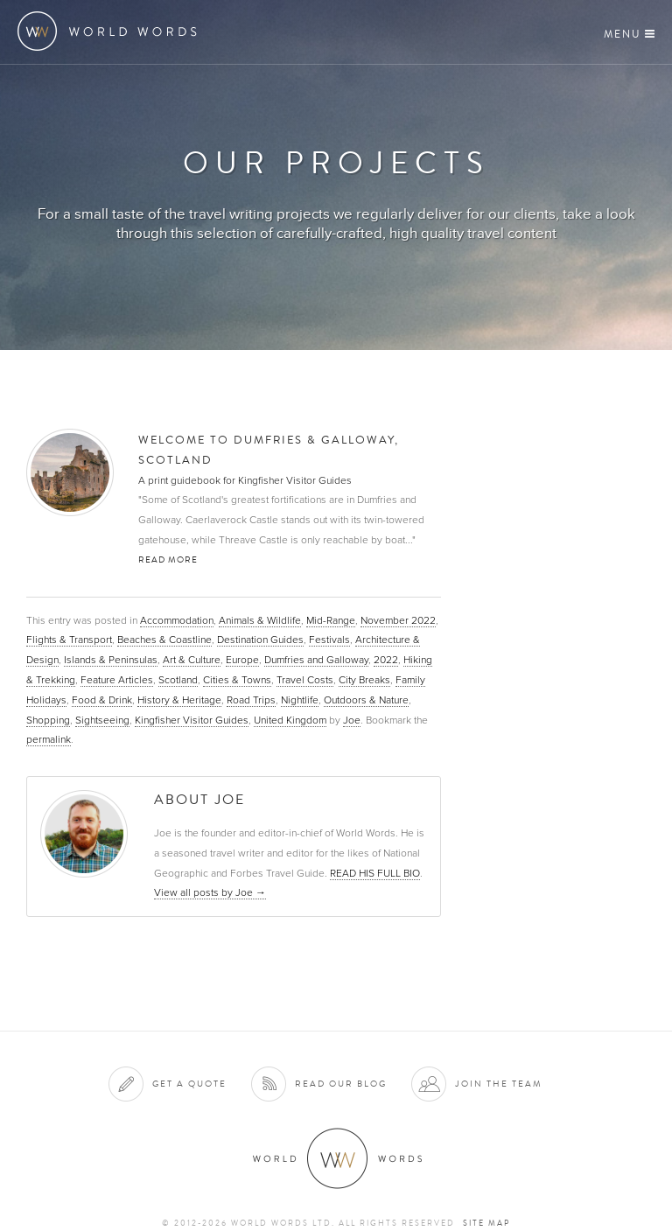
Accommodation (177, 620)
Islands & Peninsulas (111, 660)
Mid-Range (330, 620)
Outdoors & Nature (366, 700)
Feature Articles (116, 680)
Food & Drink (102, 700)
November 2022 (398, 620)
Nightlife (299, 700)
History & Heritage (179, 700)
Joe (351, 720)
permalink (48, 739)
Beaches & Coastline (164, 639)
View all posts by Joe (210, 892)
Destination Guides (260, 639)
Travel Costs (304, 680)
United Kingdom (290, 720)
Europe (242, 660)
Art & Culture (191, 660)
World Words (112, 31)
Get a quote (189, 1083)
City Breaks (364, 680)
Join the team (498, 1083)
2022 (386, 660)
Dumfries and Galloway (316, 660)
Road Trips (251, 700)
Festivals (329, 639)
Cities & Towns (237, 680)
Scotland (178, 680)
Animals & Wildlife (260, 620)
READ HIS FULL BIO (375, 873)
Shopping (48, 720)
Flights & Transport (69, 639)
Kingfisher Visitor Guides (191, 720)
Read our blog (341, 1083)
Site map (486, 1223)
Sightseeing (102, 720)
